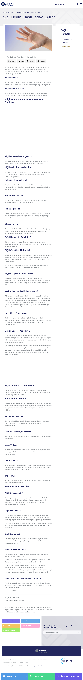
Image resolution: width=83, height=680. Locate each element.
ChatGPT (13, 61)
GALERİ (24, 621)
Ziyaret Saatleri (42, 659)
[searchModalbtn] (77, 3)
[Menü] (81, 4)
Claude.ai (42, 61)
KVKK (21, 659)
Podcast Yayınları (67, 39)
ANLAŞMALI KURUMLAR (10, 621)
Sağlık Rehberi (66, 46)
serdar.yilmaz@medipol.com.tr (39, 666)
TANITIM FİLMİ (7, 625)
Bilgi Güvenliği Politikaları (10, 659)
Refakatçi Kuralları (31, 659)
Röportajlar (65, 42)
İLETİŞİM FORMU (27, 625)
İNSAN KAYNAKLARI (9, 630)
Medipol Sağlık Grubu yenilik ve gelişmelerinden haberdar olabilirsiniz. (60, 626)
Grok (22, 61)
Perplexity (31, 61)
